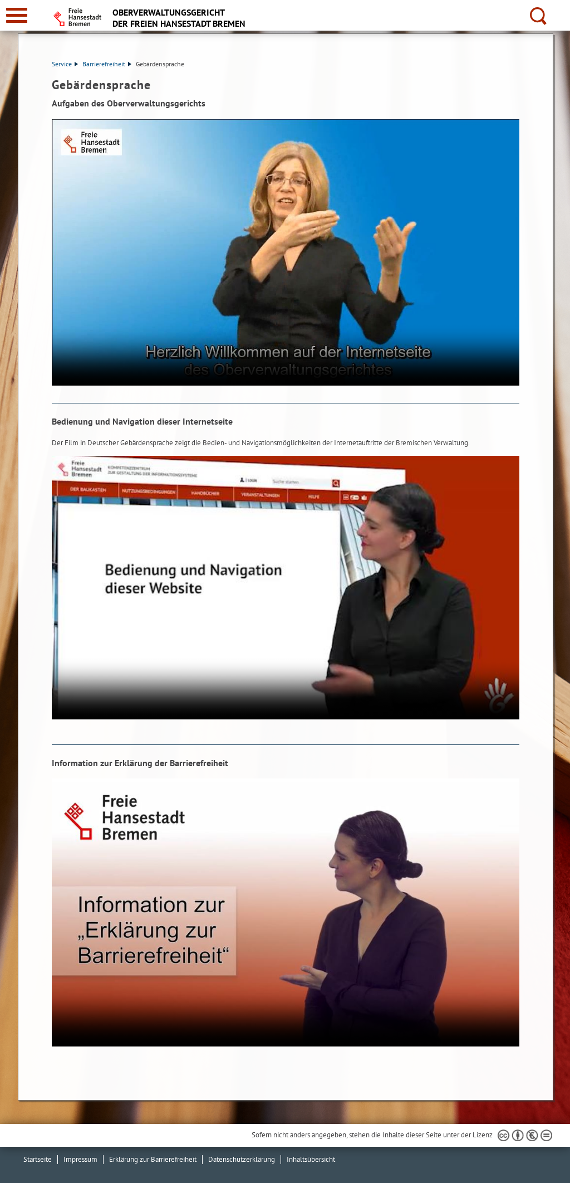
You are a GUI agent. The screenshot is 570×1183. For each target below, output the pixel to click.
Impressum (80, 1159)
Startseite (37, 1159)
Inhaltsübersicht (311, 1159)
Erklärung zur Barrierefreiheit (152, 1159)
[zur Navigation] (16, 15)
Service (65, 64)
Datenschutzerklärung (241, 1159)
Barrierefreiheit (106, 64)
